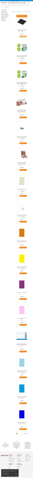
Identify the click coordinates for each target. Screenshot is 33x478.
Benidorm (18, 467)
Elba (9, 467)
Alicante (18, 466)
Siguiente (26, 434)
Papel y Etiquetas (4, 11)
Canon (10, 466)
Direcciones (27, 460)
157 (22, 434)
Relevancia (29, 11)
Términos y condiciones (12, 458)
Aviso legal (10, 457)
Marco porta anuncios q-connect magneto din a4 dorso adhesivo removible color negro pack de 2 (22, 111)
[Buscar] (17, 3)
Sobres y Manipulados (4, 14)
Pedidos (26, 457)
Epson (10, 468)
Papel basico (3, 20)
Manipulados (3, 9)
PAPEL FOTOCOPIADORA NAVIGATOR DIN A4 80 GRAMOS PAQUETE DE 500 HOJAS (22, 56)
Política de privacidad (10, 475)
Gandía (18, 468)
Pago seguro (19, 458)
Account (27, 454)
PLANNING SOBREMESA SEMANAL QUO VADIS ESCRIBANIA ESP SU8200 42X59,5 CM (21, 345)
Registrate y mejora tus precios (23, 0)
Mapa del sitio (11, 461)
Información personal (28, 456)
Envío (18, 457)
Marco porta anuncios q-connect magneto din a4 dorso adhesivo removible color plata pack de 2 (22, 163)
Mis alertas (26, 461)
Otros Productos (4, 17)
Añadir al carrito (23, 36)
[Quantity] (18, 36)
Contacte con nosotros (20, 461)
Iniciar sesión (30, 0)
